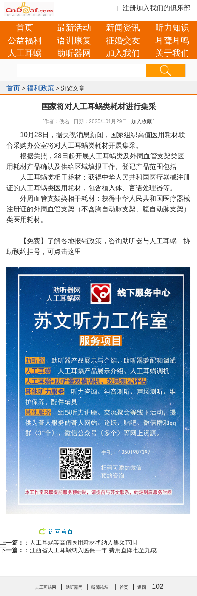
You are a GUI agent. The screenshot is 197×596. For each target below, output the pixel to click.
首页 (24, 27)
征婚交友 (123, 40)
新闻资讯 (123, 27)
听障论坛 (99, 587)
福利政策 (40, 88)
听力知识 (172, 27)
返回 (141, 587)
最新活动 (74, 27)
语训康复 (74, 40)
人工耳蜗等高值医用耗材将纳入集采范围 (83, 542)
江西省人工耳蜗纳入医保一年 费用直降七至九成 (93, 550)
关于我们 (172, 53)
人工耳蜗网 (45, 587)
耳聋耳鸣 (172, 40)
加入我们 (123, 53)
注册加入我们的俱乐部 (157, 7)
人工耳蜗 (25, 53)
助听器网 (74, 53)
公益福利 (25, 40)
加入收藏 (141, 121)
